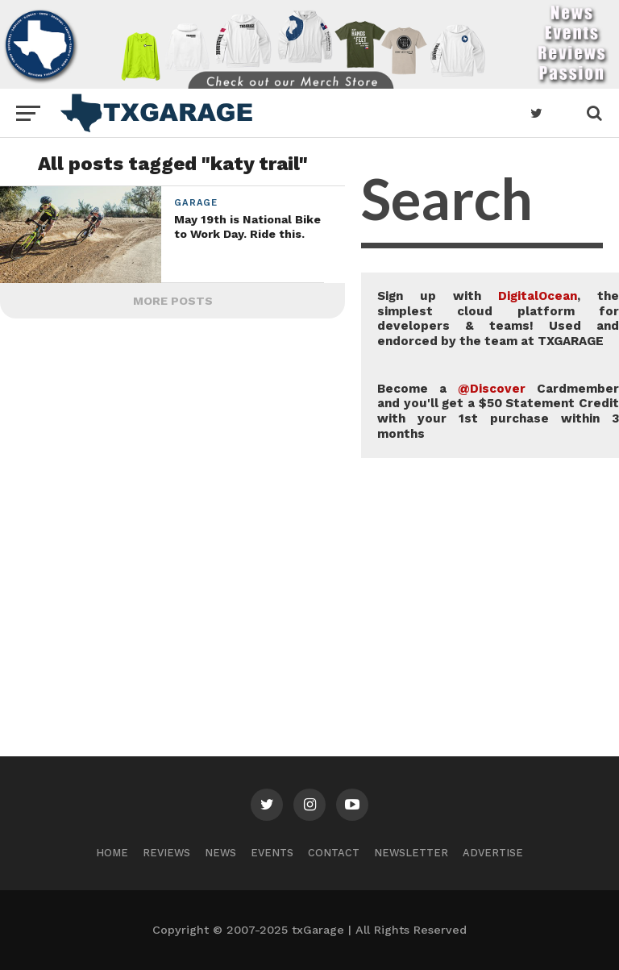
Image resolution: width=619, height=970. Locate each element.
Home (112, 853)
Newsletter (411, 853)
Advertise (493, 853)
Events (272, 853)
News (220, 853)
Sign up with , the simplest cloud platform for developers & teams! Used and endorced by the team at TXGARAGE (498, 318)
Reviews (166, 853)
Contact (333, 853)
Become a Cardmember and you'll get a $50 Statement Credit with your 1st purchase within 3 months (498, 411)
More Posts (173, 300)
